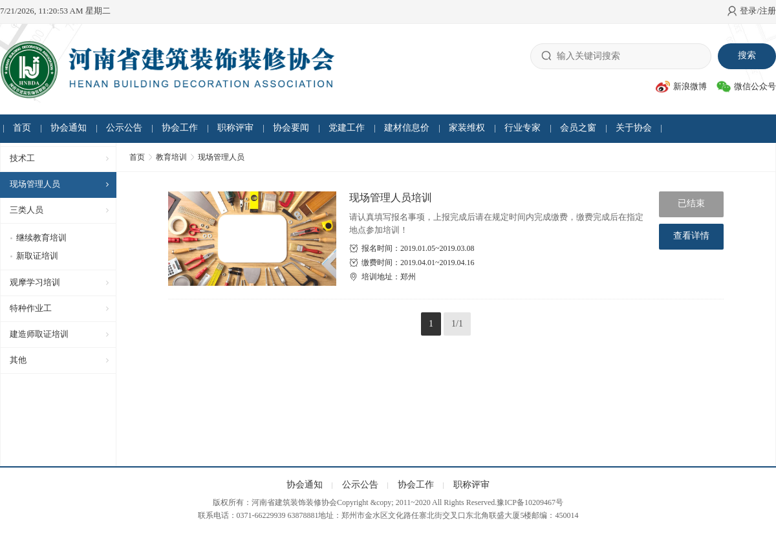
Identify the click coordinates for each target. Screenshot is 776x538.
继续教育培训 (41, 237)
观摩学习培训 (35, 282)
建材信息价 (406, 128)
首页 (22, 128)
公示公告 (124, 128)
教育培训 (171, 157)
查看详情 (691, 236)
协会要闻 (291, 128)
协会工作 (180, 128)
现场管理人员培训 (390, 197)
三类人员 (26, 210)
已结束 (691, 203)
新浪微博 (681, 87)
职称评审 (235, 128)
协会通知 (68, 128)
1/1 (457, 323)
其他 (18, 360)
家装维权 (467, 128)
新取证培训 (37, 256)
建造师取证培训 (39, 334)
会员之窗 (578, 128)
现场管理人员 (35, 184)
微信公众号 (746, 87)
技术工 (22, 158)
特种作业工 (31, 308)
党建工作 (347, 128)
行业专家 (522, 128)
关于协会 (634, 128)
